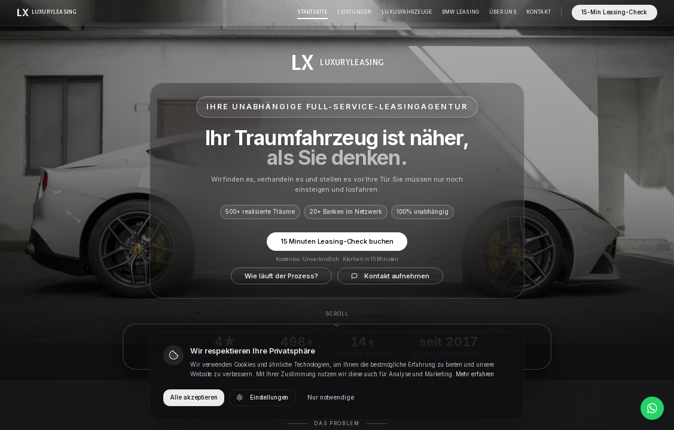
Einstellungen (262, 397)
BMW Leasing (460, 12)
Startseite (312, 12)
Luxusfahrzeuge (407, 12)
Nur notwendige (330, 397)
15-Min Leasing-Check (614, 12)
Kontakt (538, 12)
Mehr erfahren (475, 374)
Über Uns (502, 12)
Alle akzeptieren (193, 397)
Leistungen (354, 12)
